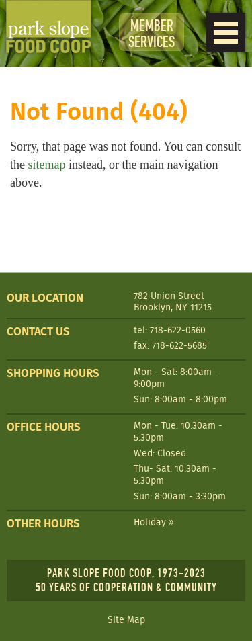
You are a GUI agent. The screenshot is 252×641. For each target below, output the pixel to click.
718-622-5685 (179, 345)
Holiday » (154, 522)
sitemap (47, 164)
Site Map (126, 620)
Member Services (151, 33)
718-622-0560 (178, 330)
